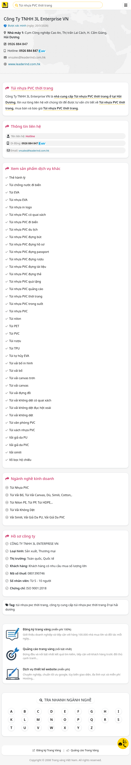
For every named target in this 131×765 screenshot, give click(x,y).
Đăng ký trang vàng (47, 629)
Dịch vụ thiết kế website (46, 669)
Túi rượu (15, 341)
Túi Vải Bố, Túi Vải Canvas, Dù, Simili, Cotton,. (41, 495)
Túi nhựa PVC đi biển (23, 222)
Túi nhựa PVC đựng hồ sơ (26, 244)
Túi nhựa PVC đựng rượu (26, 259)
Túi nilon (15, 319)
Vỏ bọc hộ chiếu (20, 460)
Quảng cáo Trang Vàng (85, 750)
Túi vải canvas (18, 385)
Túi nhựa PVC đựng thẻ (25, 274)
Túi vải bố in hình (21, 363)
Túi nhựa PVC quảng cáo (26, 289)
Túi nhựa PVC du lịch (23, 229)
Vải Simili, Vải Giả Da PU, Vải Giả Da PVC (37, 517)
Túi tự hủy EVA (19, 356)
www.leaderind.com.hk (24, 64)
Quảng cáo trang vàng (47, 649)
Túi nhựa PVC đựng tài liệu (27, 267)
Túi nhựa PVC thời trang (33, 5)
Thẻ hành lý (17, 177)
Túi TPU (14, 348)
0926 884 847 (18, 44)
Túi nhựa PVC (18, 311)
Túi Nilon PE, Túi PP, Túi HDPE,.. (31, 502)
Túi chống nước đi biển (25, 185)
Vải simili (15, 452)
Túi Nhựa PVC (19, 488)
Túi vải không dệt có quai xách (30, 400)
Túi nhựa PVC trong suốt (26, 304)
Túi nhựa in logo (20, 207)
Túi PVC (14, 333)
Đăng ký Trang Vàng (48, 750)
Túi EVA (14, 192)
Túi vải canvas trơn (22, 378)
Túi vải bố (15, 371)
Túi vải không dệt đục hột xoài (30, 408)
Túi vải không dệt (21, 415)
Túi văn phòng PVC (22, 423)
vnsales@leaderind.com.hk (27, 57)
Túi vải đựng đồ (20, 393)
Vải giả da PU (18, 437)
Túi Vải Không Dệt (22, 510)
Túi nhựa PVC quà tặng (25, 281)
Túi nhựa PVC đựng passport (29, 252)
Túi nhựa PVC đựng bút (25, 237)
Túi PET (14, 326)
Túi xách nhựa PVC (22, 430)
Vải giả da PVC (19, 445)
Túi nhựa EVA (18, 200)
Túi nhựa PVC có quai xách (27, 215)
